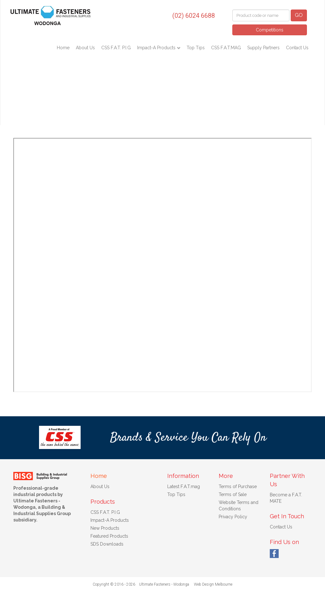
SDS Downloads (106, 544)
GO (299, 15)
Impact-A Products (157, 47)
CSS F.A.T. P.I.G (116, 47)
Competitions (269, 29)
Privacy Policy (233, 516)
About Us (85, 47)
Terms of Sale (233, 494)
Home (63, 47)
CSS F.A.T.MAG (226, 47)
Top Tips (196, 47)
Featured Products (109, 536)
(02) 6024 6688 (193, 15)
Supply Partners (263, 47)
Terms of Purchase (238, 486)
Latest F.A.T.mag (183, 486)
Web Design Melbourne (213, 584)
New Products (104, 528)
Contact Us (297, 47)
